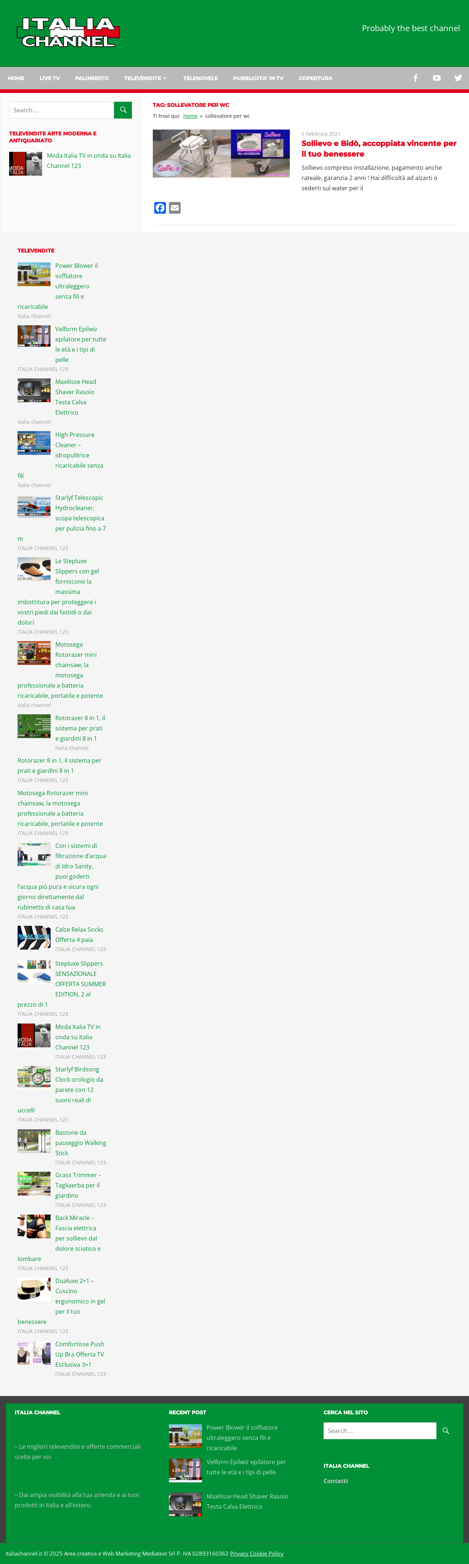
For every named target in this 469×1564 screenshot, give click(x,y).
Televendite (142, 78)
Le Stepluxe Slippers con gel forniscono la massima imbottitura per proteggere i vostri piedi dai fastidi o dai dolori (58, 591)
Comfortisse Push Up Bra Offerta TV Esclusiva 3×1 (79, 1354)
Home (16, 78)
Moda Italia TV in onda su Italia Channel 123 (78, 1037)
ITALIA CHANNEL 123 (43, 369)
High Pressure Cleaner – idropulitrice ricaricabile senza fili (60, 455)
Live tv (50, 78)
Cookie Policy (266, 1553)
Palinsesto (92, 78)
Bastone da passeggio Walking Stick (80, 1143)
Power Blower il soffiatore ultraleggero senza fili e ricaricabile (58, 286)
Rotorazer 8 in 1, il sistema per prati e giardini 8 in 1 (80, 728)
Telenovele (200, 78)
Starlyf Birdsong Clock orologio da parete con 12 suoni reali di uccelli (60, 1089)
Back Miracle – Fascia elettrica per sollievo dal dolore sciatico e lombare (59, 1238)
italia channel (34, 316)
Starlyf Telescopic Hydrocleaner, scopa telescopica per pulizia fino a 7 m (62, 518)
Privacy (239, 1553)
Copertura (315, 78)
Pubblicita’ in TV (258, 78)
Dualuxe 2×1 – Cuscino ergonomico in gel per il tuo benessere (61, 1301)
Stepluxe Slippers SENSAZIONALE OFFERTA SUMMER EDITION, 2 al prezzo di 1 (62, 984)
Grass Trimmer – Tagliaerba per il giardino (78, 1185)
